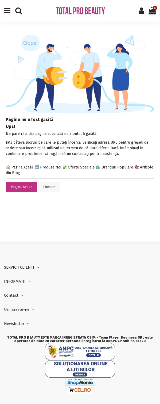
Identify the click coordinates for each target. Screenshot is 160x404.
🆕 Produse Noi (47, 167)
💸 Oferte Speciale (78, 167)
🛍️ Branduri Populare (114, 167)
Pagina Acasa (21, 187)
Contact (49, 187)
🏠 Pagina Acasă (19, 167)
